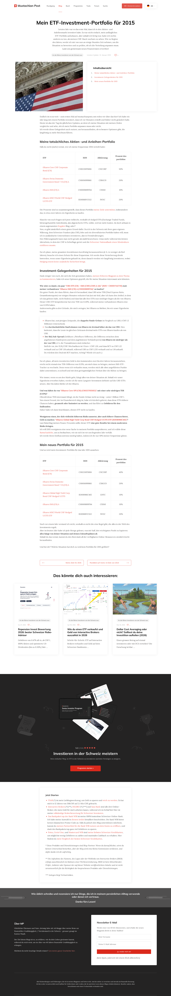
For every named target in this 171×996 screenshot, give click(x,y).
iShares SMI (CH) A (51, 190)
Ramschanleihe (46, 432)
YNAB (50, 800)
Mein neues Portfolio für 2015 (105, 81)
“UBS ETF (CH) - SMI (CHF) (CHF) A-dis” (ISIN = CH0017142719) (93, 286)
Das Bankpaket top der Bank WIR (62, 816)
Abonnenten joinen (132, 6)
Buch (68, 6)
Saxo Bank (95, 807)
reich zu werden (110, 800)
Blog (60, 6)
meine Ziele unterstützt (104, 209)
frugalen (61, 226)
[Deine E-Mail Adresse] (124, 944)
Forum (96, 6)
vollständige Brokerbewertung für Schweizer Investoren (78, 813)
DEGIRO (76, 807)
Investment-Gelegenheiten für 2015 (108, 77)
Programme (78, 6)
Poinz (50, 832)
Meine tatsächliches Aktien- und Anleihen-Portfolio (114, 73)
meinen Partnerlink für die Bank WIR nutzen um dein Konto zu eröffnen (89, 826)
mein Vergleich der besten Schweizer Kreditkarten (79, 839)
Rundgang (51, 6)
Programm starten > (85, 768)
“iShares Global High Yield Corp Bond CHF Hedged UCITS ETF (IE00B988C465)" (91, 420)
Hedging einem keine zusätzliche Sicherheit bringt (62, 261)
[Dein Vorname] (124, 937)
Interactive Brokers (56, 807)
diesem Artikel (78, 819)
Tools (88, 6)
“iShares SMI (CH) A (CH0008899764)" (76, 289)
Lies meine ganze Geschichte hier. (62, 951)
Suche (105, 6)
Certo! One (59, 832)
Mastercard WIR (76, 832)
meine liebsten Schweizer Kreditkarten (105, 832)
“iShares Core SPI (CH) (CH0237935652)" (78, 390)
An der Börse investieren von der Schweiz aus (67, 55)
